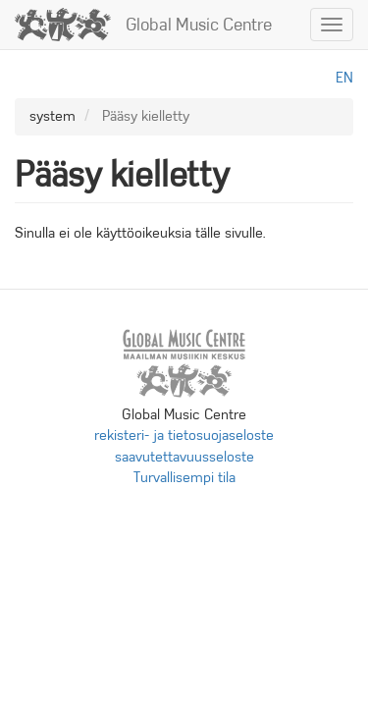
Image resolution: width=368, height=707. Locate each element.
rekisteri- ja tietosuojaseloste (184, 435)
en (344, 77)
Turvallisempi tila (184, 477)
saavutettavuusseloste (184, 456)
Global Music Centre (199, 24)
